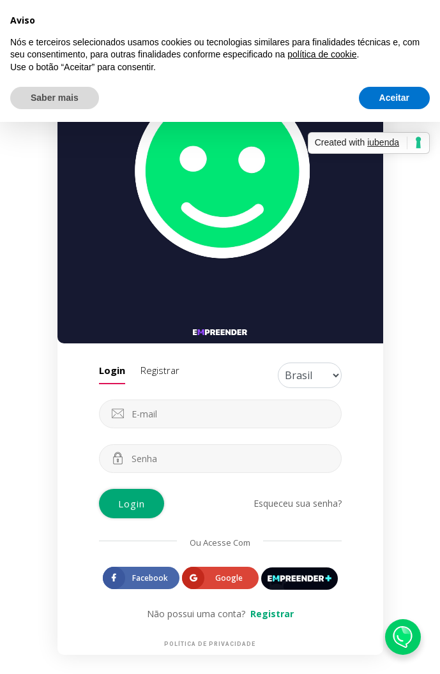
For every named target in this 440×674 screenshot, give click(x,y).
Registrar (159, 370)
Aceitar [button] (394, 98)
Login (112, 370)
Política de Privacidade (209, 644)
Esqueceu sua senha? (298, 503)
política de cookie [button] (321, 54)
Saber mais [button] (55, 98)
